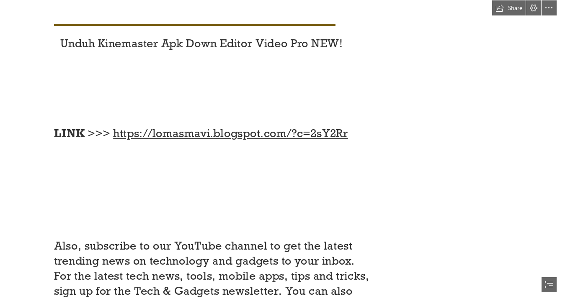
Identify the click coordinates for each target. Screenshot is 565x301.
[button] (509, 7)
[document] (282, 150)
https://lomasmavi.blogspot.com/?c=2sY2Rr (230, 133)
